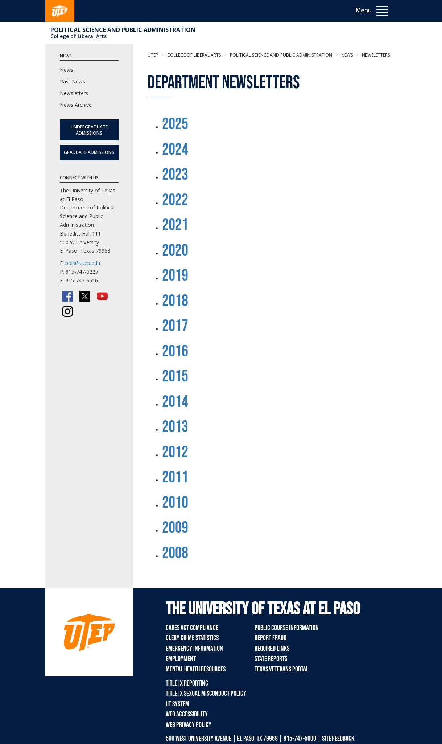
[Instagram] (67, 311)
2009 (175, 528)
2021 (175, 225)
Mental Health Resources (196, 669)
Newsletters (74, 93)
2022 (175, 200)
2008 (175, 553)
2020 (175, 251)
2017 (175, 326)
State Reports (271, 658)
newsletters (375, 55)
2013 (175, 427)
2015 (175, 377)
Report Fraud (270, 638)
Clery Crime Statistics (192, 638)
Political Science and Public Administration (122, 30)
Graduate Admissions (89, 152)
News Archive (76, 104)
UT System (177, 704)
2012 (175, 452)
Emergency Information (194, 648)
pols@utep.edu (82, 262)
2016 (175, 351)
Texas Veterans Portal (282, 669)
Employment (181, 658)
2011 (175, 477)
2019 (175, 276)
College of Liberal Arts (78, 36)
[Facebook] (67, 296)
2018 (175, 301)
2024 (175, 150)
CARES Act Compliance (192, 628)
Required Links (272, 648)
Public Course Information (287, 628)
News (346, 55)
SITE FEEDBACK (338, 738)
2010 (175, 503)
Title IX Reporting (187, 683)
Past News (72, 81)
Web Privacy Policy (188, 724)
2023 (175, 175)
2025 (175, 124)
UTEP (153, 55)
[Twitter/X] (84, 296)
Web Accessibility (187, 714)
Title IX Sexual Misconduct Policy (206, 693)
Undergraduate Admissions (89, 130)
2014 (175, 402)
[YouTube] (102, 296)
